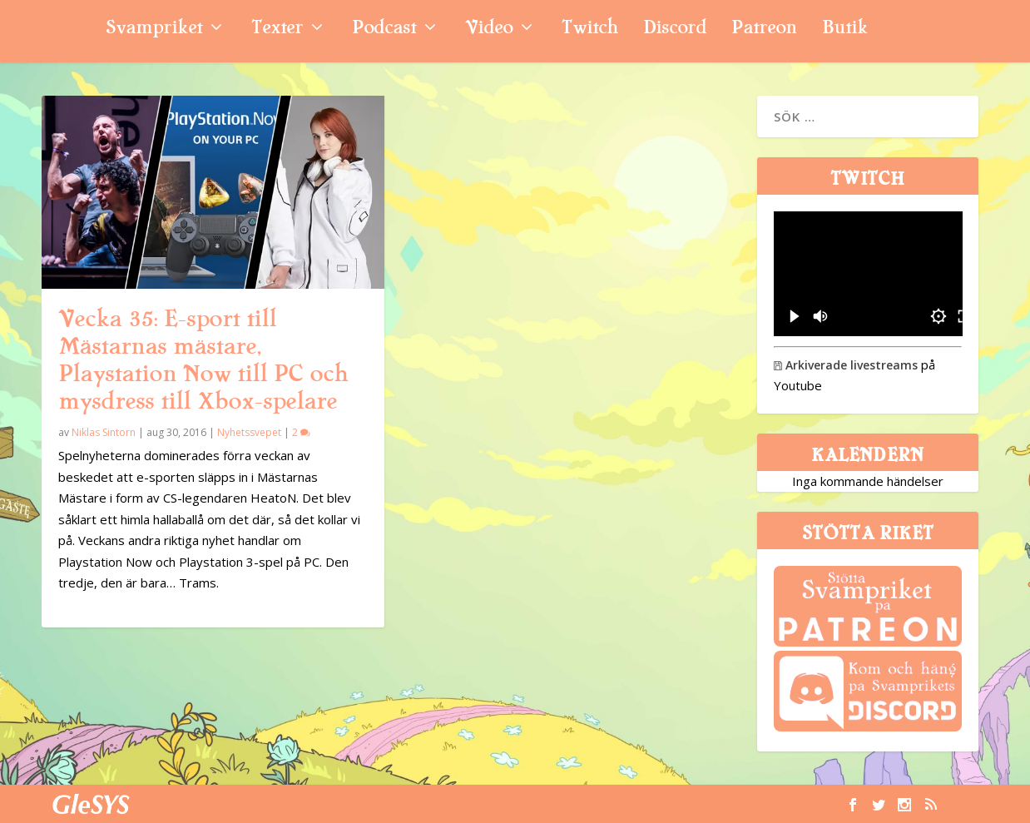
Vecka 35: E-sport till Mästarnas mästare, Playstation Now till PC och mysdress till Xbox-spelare (203, 360)
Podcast (384, 29)
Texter (277, 29)
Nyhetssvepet (249, 432)
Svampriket (154, 29)
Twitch (590, 29)
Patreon (764, 29)
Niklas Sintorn (104, 432)
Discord (674, 29)
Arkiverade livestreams (846, 365)
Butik (845, 29)
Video (489, 29)
